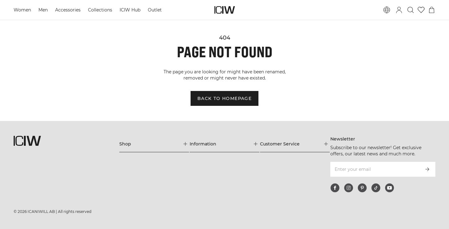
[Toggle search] (410, 10)
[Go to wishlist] (421, 10)
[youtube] (389, 188)
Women (22, 10)
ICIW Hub (130, 10)
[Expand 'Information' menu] (224, 144)
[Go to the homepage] (224, 10)
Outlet (155, 10)
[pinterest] (362, 188)
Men (43, 10)
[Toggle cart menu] (431, 10)
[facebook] (335, 188)
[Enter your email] (374, 169)
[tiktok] (376, 188)
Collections (100, 10)
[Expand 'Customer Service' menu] (295, 144)
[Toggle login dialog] (399, 10)
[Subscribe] (427, 169)
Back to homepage (224, 98)
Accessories (68, 10)
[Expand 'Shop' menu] (154, 144)
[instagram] (348, 188)
